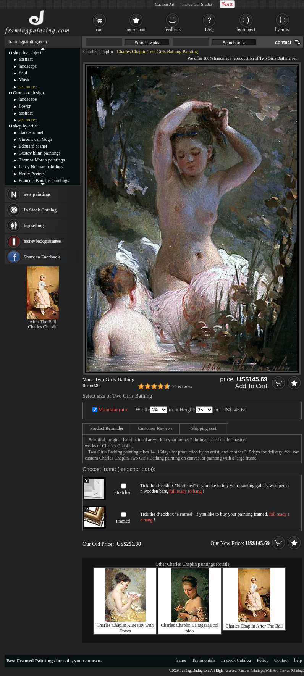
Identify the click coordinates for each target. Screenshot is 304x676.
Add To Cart (251, 386)
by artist (282, 29)
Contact (281, 660)
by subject (246, 29)
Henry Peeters (32, 173)
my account (136, 29)
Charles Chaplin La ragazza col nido (189, 628)
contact (283, 42)
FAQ (209, 29)
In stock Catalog (236, 660)
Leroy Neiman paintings (41, 166)
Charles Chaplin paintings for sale (198, 564)
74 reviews (182, 386)
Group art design (28, 92)
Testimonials (203, 660)
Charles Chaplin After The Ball (254, 626)
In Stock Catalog (40, 210)
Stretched (122, 492)
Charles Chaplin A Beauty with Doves (125, 628)
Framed (123, 521)
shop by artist (25, 126)
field (23, 73)
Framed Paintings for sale (44, 660)
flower (25, 106)
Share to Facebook (42, 257)
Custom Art (165, 4)
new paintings (37, 194)
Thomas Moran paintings (42, 160)
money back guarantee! (42, 241)
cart (99, 29)
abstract (26, 59)
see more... (29, 86)
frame (181, 660)
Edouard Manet (33, 146)
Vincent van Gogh (35, 139)
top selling (34, 225)
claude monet (31, 132)
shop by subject (27, 52)
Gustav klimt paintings (39, 153)
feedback (172, 29)
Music (24, 79)
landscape (28, 66)
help (298, 660)
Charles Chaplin (98, 51)
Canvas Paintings (291, 671)
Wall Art (271, 671)
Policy (262, 660)
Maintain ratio (113, 410)
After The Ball (42, 321)
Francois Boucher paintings (44, 180)
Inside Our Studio (197, 4)
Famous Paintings (251, 671)
